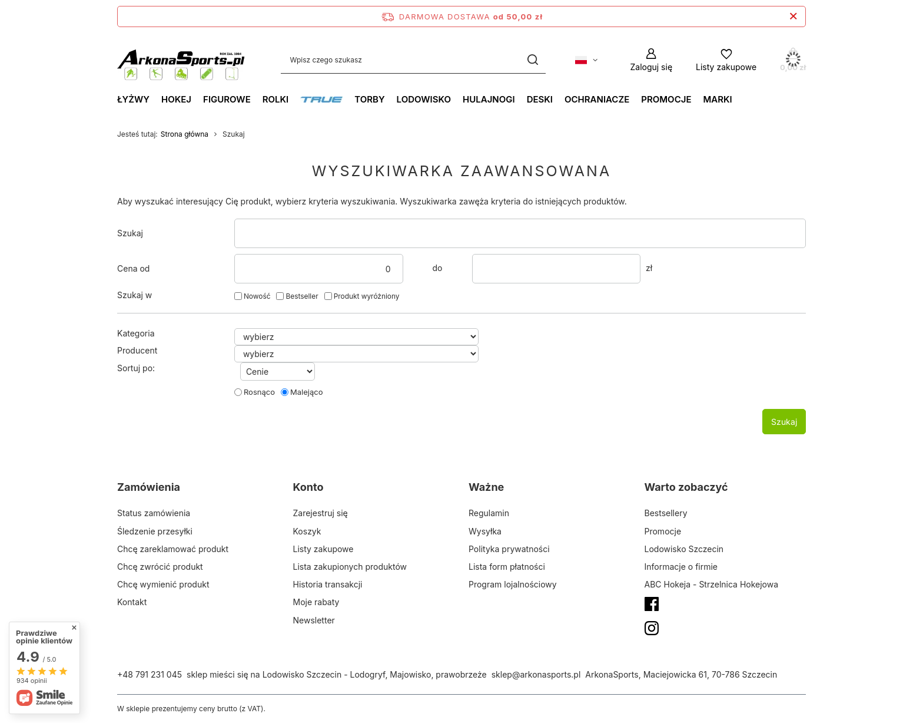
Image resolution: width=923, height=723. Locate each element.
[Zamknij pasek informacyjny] (793, 16)
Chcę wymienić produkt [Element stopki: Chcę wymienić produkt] (163, 584)
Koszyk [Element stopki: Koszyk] (307, 531)
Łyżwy (133, 99)
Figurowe (227, 99)
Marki (717, 99)
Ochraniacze (597, 99)
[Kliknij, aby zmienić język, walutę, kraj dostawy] (586, 60)
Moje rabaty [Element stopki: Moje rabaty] (316, 602)
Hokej (176, 99)
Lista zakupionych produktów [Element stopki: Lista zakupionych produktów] (350, 567)
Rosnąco (259, 392)
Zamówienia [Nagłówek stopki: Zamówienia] (148, 487)
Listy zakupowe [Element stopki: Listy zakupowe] (323, 549)
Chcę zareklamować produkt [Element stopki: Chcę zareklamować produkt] (172, 549)
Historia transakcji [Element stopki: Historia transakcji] (328, 584)
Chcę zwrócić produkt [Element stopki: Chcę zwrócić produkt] (160, 567)
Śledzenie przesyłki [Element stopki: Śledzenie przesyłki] (154, 531)
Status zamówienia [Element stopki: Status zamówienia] (153, 513)
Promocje (666, 99)
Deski (540, 99)
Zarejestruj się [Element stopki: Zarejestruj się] (320, 513)
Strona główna (184, 134)
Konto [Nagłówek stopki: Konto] (308, 487)
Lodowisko (424, 99)
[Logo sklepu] (181, 60)
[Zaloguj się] (651, 59)
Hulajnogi (489, 99)
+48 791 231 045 (149, 674)
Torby (369, 99)
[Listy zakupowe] (726, 59)
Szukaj (130, 233)
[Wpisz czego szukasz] (413, 60)
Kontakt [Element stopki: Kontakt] (132, 602)
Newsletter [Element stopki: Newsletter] (314, 620)
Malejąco (306, 392)
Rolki (276, 99)
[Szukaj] (532, 60)
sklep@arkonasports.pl (536, 674)
